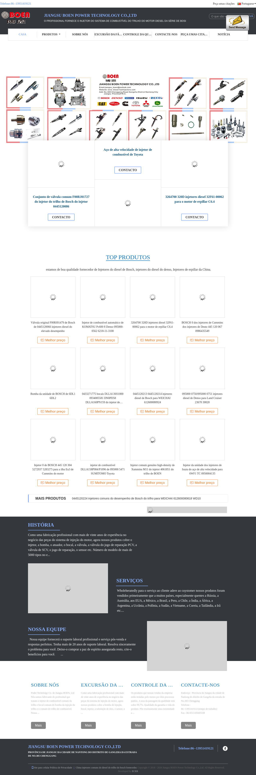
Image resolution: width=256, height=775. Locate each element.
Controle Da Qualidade (153, 685)
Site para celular (40, 767)
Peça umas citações (224, 3)
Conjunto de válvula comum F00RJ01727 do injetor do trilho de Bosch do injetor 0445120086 (61, 201)
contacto (61, 217)
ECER (135, 771)
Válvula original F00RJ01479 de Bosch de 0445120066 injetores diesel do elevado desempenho (53, 326)
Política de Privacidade (61, 767)
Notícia (224, 34)
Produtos (51, 34)
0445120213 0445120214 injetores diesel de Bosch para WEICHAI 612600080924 (152, 398)
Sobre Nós (45, 685)
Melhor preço (53, 340)
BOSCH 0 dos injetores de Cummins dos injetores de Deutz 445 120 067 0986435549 (202, 326)
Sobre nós (80, 34)
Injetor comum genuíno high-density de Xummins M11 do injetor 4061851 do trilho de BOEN (152, 469)
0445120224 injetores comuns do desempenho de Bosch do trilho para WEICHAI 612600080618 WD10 (136, 498)
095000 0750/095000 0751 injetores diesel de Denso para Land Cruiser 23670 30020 (202, 398)
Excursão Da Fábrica (103, 685)
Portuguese (249, 3)
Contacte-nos (166, 34)
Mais (38, 725)
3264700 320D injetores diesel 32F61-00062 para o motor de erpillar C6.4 (194, 199)
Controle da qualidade (137, 34)
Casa (22, 34)
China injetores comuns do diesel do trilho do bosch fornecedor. (107, 767)
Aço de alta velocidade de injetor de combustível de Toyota (128, 152)
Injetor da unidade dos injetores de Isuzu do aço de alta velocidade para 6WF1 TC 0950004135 (202, 469)
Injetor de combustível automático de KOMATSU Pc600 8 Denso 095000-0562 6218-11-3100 (102, 326)
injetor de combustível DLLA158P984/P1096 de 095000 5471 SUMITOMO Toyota (103, 469)
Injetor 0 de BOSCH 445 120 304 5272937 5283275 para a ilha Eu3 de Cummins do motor (52, 469)
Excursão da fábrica (108, 34)
